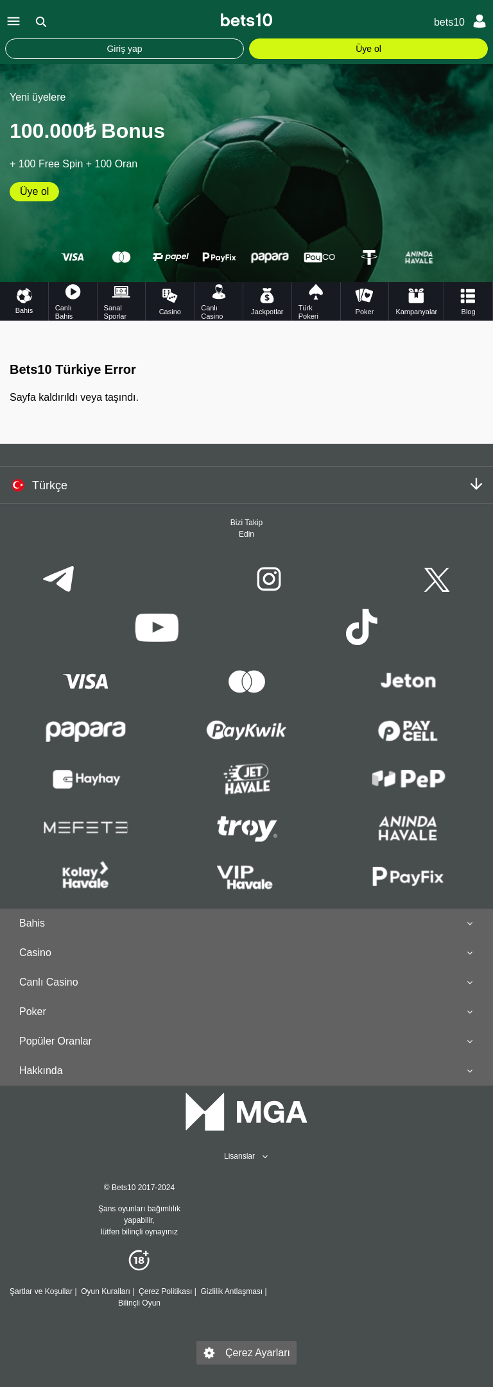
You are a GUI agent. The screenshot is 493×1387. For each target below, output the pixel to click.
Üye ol (368, 49)
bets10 (449, 22)
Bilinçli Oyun (139, 1303)
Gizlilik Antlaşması (231, 1291)
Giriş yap (124, 49)
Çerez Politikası (166, 1291)
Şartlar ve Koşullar (41, 1291)
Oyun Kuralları (105, 1291)
